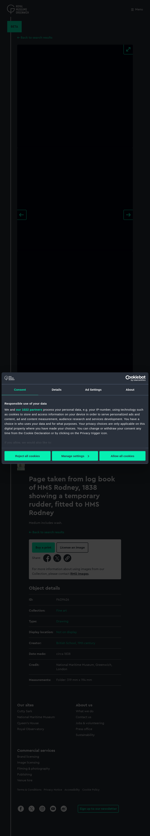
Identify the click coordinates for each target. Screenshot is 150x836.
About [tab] (130, 389)
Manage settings (75, 455)
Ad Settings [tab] (93, 389)
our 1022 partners (29, 409)
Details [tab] (57, 389)
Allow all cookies (122, 455)
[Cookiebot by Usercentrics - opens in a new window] (128, 378)
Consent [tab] (20, 389)
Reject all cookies (27, 455)
